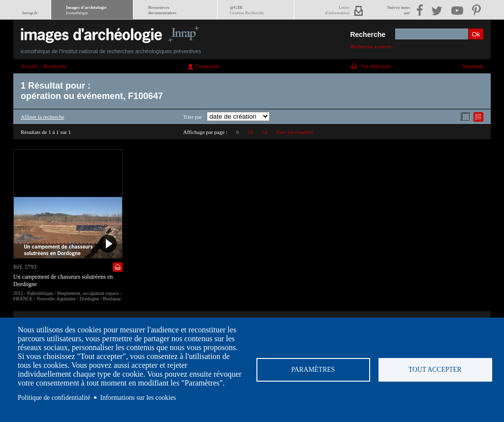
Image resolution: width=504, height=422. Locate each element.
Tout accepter (435, 369)
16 (250, 132)
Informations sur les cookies (138, 397)
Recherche (367, 34)
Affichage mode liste (478, 117)
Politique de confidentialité (54, 397)
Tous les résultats (294, 132)
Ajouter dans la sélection (118, 267)
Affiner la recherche (42, 117)
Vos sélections (375, 66)
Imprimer (473, 66)
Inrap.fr (30, 12)
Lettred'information (337, 10)
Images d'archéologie (86, 10)
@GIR (247, 10)
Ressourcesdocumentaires (162, 10)
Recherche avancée (371, 46)
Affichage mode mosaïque (466, 117)
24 (264, 132)
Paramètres (313, 369)
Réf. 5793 (24, 266)
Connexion (207, 66)
